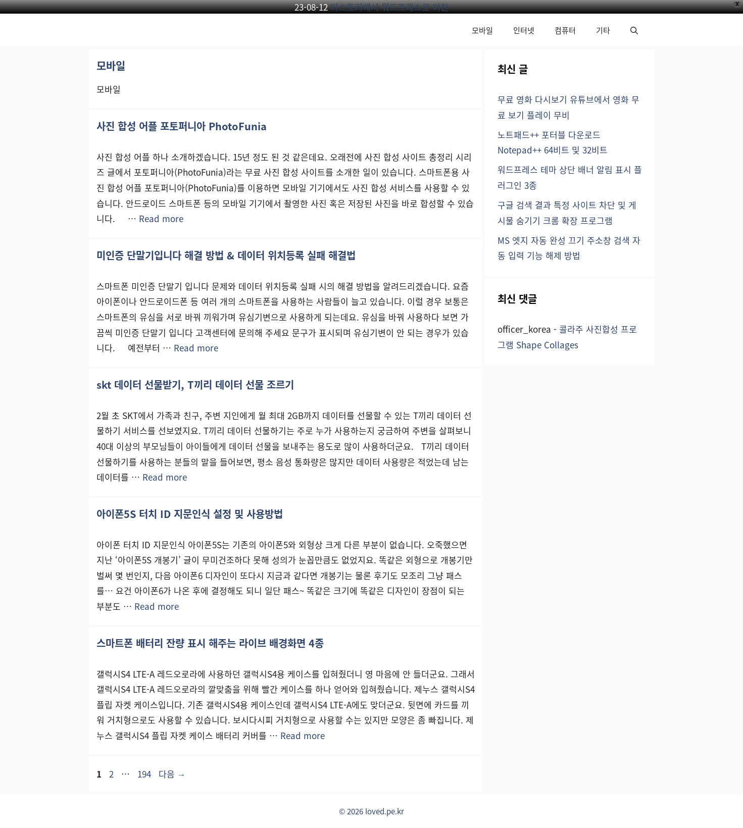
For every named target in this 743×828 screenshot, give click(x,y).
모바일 (482, 30)
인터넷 (523, 30)
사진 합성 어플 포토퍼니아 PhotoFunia (181, 126)
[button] (634, 30)
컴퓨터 (565, 30)
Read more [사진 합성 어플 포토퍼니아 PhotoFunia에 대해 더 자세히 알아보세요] (161, 218)
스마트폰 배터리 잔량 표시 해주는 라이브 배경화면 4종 (210, 643)
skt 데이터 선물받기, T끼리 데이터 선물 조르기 (195, 384)
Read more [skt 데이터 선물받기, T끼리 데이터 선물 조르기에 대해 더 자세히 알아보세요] (164, 477)
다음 (172, 773)
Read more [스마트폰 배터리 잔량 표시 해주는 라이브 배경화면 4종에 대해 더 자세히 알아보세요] (302, 735)
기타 (603, 30)
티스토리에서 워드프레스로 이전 (389, 7)
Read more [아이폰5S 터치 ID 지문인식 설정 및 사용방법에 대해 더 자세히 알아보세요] (156, 606)
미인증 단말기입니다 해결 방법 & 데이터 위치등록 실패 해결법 (226, 255)
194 (144, 773)
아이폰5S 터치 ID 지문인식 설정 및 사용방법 (189, 513)
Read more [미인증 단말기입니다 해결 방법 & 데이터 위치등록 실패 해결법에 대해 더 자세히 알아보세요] (196, 347)
